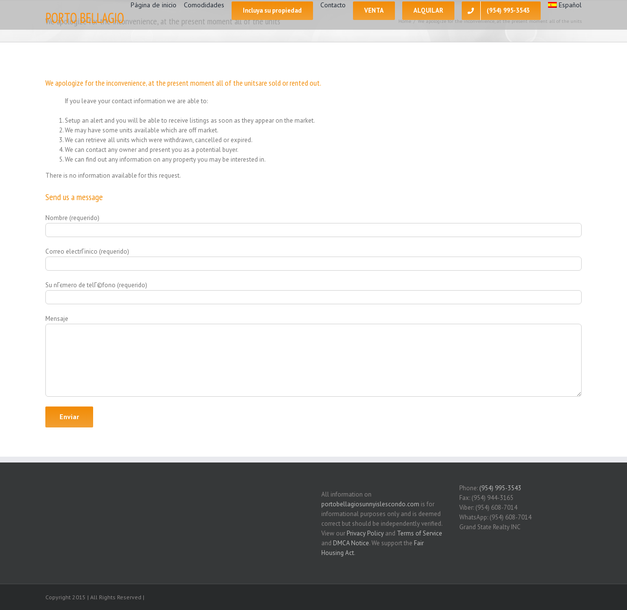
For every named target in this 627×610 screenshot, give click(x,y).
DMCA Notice (351, 543)
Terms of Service (419, 533)
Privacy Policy (365, 533)
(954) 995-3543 (500, 488)
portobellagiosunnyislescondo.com (370, 504)
